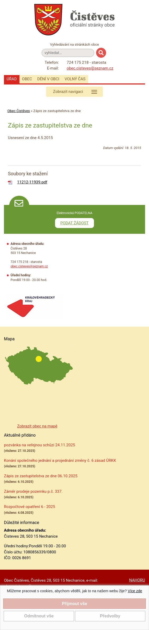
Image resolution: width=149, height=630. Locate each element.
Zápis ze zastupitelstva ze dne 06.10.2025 (40, 476)
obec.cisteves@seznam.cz (90, 68)
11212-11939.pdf (32, 182)
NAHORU (137, 580)
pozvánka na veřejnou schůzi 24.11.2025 (39, 445)
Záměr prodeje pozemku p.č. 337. (33, 491)
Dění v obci (48, 79)
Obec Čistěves (18, 111)
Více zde (135, 591)
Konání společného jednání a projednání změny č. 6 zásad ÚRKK (60, 460)
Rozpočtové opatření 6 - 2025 (29, 506)
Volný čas (75, 79)
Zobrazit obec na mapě (37, 426)
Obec (27, 79)
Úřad (12, 79)
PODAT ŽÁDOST (74, 223)
